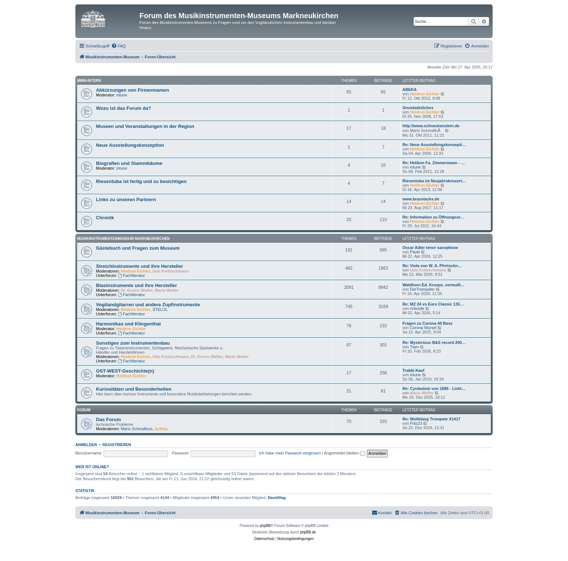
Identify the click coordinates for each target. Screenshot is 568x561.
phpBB (265, 526)
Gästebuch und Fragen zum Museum (138, 248)
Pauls (415, 252)
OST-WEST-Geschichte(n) (125, 371)
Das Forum (108, 419)
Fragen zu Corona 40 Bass (427, 323)
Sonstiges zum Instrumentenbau (133, 343)
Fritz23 (416, 423)
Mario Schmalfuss (137, 429)
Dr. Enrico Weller (137, 290)
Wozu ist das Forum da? (123, 108)
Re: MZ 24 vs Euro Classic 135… (433, 304)
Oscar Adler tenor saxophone (430, 247)
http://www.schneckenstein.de (430, 126)
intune (121, 95)
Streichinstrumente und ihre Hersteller (139, 266)
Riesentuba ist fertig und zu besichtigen (141, 181)
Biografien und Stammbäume (129, 163)
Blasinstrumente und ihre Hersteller (136, 285)
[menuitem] (118, 46)
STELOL (160, 309)
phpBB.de (308, 532)
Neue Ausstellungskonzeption (130, 145)
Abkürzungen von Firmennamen (132, 90)
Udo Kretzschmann (171, 271)
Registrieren (117, 444)
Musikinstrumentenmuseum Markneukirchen (123, 239)
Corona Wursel (423, 327)
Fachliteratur (131, 275)
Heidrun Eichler (424, 94)
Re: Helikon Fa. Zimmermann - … (433, 163)
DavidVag (277, 497)
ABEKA (409, 89)
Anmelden (86, 444)
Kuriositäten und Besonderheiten (133, 389)
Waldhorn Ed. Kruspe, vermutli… (433, 285)
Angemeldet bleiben (344, 453)
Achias (161, 429)
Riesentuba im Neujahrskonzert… (434, 181)
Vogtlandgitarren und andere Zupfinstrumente (148, 304)
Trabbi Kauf (413, 370)
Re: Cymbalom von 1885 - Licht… (433, 388)
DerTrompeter (422, 289)
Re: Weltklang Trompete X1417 (431, 419)
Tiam (414, 347)
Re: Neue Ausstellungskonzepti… (434, 144)
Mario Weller (166, 290)
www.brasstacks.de (420, 199)
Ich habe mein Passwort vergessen (290, 453)
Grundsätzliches (418, 107)
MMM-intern (89, 81)
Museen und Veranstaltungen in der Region (145, 126)
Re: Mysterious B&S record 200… (434, 342)
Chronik (105, 217)
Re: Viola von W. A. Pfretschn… (432, 265)
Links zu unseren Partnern (126, 199)
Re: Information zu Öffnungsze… (433, 217)
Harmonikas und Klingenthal (128, 324)
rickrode (417, 308)
